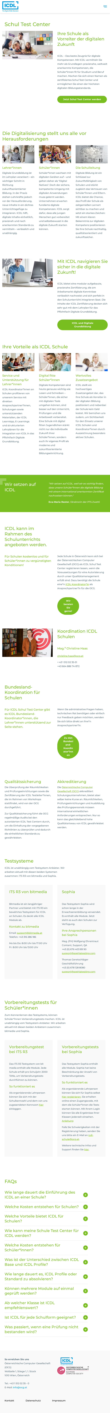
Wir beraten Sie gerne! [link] (68, 605)
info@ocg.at (20, 1387)
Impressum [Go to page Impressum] (59, 1400)
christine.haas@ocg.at (70, 656)
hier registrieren (71, 1096)
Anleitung (67, 1121)
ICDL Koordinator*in (77, 584)
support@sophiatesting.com (78, 953)
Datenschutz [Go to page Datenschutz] (33, 1400)
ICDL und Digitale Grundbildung (82, 325)
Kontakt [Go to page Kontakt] (9, 1400)
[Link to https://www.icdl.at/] (66, 1361)
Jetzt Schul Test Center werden (82, 99)
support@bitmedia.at (29, 933)
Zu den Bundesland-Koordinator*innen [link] (68, 746)
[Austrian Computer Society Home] (10, 7)
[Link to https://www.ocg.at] (73, 1370)
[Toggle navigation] (105, 7)
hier (41, 1104)
